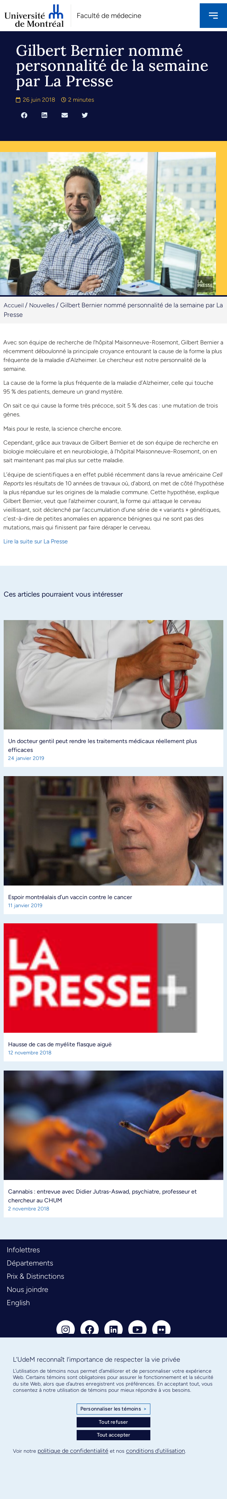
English (18, 1302)
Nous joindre (27, 1289)
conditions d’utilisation (155, 1450)
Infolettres (23, 1249)
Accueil (14, 305)
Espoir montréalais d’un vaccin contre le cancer (70, 897)
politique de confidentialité (73, 1450)
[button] (24, 115)
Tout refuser (113, 1422)
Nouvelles (42, 305)
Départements (30, 1263)
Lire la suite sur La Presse (35, 541)
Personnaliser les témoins (113, 1409)
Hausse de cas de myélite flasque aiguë (60, 1044)
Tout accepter (113, 1435)
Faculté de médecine (109, 15)
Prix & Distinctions (35, 1276)
